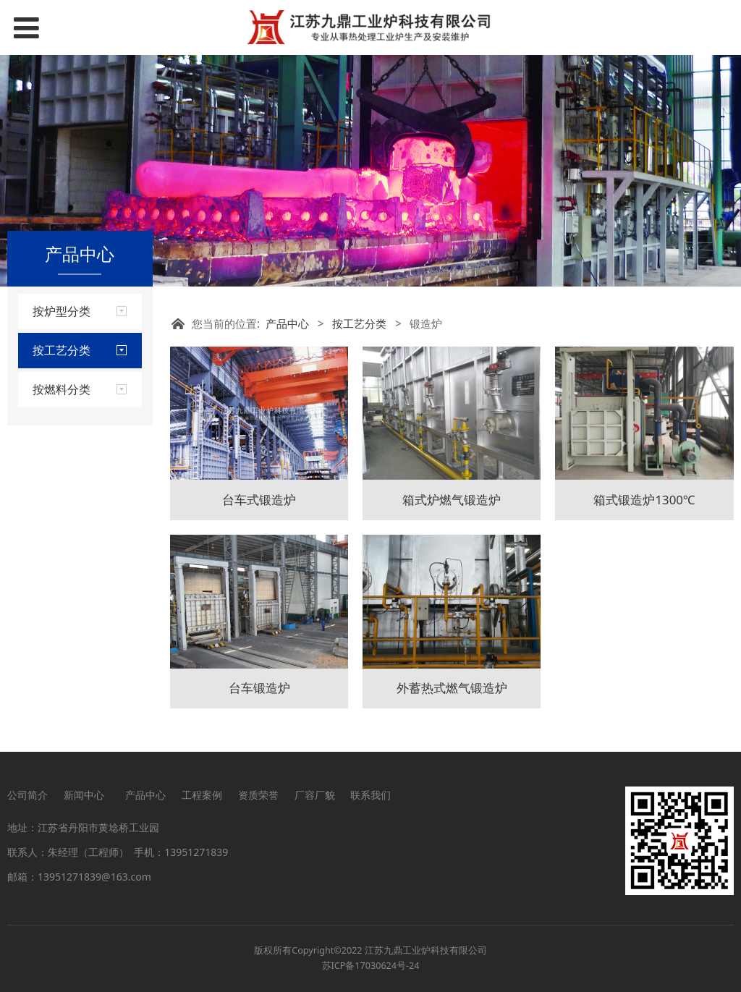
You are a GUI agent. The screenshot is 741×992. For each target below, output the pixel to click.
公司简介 (27, 795)
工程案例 (202, 795)
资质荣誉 (258, 795)
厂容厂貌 (315, 795)
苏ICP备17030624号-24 (371, 965)
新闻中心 (86, 795)
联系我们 (370, 795)
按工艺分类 (359, 323)
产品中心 (287, 323)
